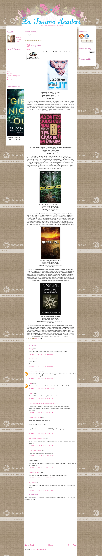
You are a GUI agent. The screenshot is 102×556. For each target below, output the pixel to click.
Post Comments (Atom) (40, 549)
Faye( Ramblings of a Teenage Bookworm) (41, 403)
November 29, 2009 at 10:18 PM (41, 478)
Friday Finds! (36, 45)
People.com (64, 156)
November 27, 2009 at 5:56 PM (41, 433)
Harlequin (52, 97)
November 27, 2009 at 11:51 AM (41, 378)
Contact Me (10, 80)
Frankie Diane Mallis (35, 417)
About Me (9, 73)
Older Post (72, 545)
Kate (30, 383)
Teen (57, 97)
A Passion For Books (35, 371)
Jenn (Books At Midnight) (36, 438)
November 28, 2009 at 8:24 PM (41, 468)
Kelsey (31, 349)
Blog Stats (9, 78)
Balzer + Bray (54, 152)
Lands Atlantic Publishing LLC (53, 321)
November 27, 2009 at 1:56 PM (41, 398)
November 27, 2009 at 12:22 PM (41, 388)
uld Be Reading (67, 52)
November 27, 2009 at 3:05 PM (41, 413)
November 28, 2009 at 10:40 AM (41, 455)
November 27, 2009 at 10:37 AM (41, 354)
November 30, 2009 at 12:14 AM (41, 490)
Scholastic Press (54, 209)
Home (8, 71)
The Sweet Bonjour (34, 359)
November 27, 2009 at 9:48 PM (41, 445)
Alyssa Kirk (32, 482)
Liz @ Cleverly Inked (35, 450)
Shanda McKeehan (34, 472)
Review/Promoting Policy (13, 75)
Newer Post (29, 545)
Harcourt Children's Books (53, 265)
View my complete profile (18, 39)
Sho (60, 52)
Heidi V (31, 393)
